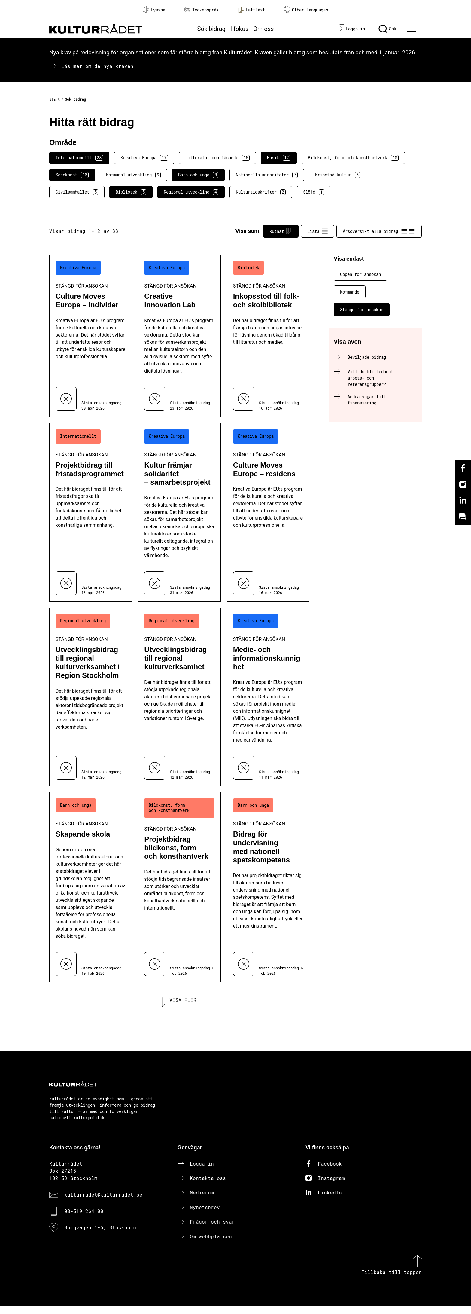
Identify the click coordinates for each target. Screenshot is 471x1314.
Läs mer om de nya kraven (97, 66)
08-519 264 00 (83, 1219)
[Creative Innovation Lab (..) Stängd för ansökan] (179, 336)
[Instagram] (463, 484)
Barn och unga (198, 175)
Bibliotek (131, 192)
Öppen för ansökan (360, 274)
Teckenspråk (201, 10)
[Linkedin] (463, 500)
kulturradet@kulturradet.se (103, 1203)
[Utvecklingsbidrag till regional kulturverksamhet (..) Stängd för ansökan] (179, 697)
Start (54, 99)
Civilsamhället (77, 192)
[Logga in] (350, 29)
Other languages (306, 9)
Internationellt (79, 158)
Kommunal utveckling (133, 175)
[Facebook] (463, 468)
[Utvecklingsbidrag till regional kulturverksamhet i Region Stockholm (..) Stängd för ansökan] (90, 697)
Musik (278, 158)
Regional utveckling (191, 192)
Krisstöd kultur (337, 175)
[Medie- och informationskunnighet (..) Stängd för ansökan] (268, 697)
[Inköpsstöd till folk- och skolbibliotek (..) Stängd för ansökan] (268, 336)
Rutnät (280, 231)
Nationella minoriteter (267, 175)
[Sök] (387, 29)
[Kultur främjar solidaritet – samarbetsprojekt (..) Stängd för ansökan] (179, 512)
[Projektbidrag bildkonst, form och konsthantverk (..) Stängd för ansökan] (179, 887)
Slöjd (313, 192)
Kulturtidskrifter (261, 192)
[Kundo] (463, 517)
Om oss (263, 28)
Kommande (349, 292)
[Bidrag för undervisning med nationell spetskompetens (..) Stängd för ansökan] (268, 887)
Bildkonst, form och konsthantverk (353, 158)
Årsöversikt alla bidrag (379, 231)
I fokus (239, 28)
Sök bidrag (211, 28)
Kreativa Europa (144, 158)
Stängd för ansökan (361, 309)
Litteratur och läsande (217, 158)
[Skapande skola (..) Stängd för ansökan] (90, 887)
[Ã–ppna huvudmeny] (412, 28)
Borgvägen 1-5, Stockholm (100, 1235)
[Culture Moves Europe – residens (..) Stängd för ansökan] (268, 512)
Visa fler (182, 1004)
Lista (317, 231)
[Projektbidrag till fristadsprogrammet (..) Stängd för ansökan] (90, 512)
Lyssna (154, 9)
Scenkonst (72, 175)
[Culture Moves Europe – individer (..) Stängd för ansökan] (90, 336)
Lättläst (251, 10)
